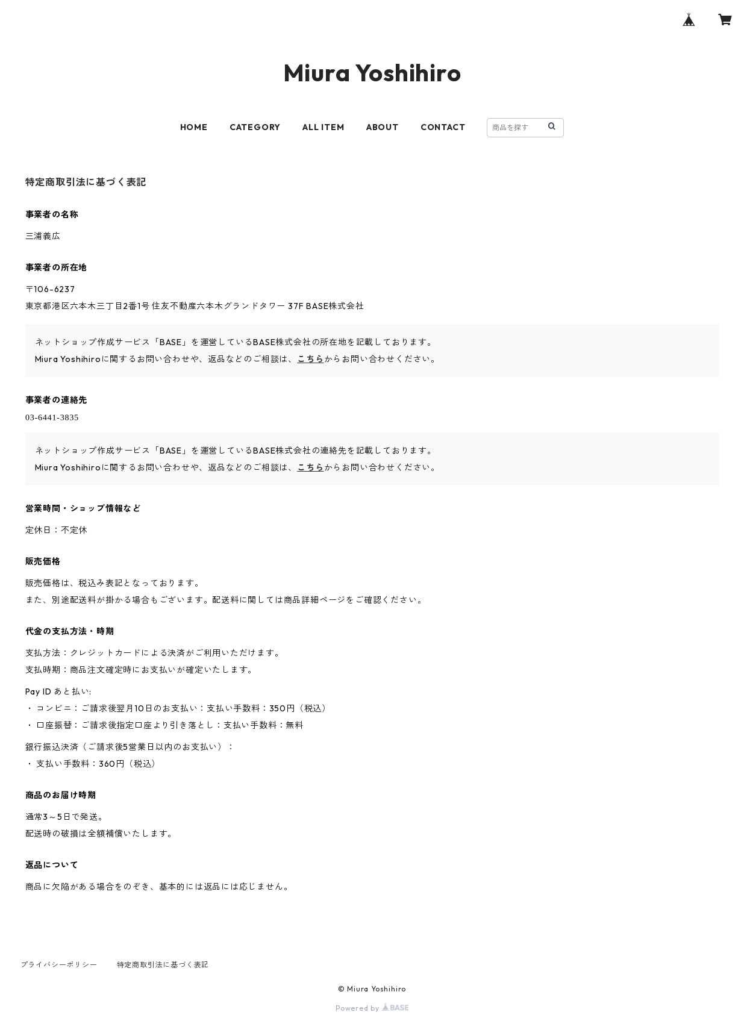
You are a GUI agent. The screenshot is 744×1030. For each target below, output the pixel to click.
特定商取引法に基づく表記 (163, 964)
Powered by (372, 1008)
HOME (194, 127)
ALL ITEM (323, 127)
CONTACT (443, 127)
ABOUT (382, 127)
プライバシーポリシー (59, 964)
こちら (310, 359)
